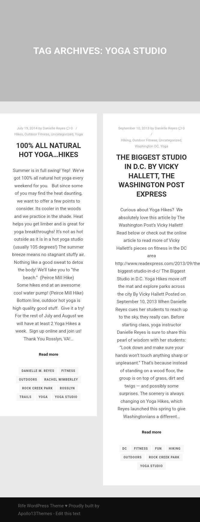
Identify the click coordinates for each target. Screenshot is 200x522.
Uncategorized (62, 134)
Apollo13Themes (35, 513)
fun (158, 448)
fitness (68, 371)
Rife (22, 505)
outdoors (28, 379)
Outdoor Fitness (37, 134)
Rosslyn (67, 388)
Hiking (126, 140)
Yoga (79, 134)
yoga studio (66, 397)
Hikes (18, 134)
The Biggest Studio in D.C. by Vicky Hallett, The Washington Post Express (151, 175)
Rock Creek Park (37, 388)
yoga (43, 397)
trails (26, 397)
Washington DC (147, 146)
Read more (48, 354)
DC (125, 448)
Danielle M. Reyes (38, 371)
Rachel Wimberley (61, 379)
